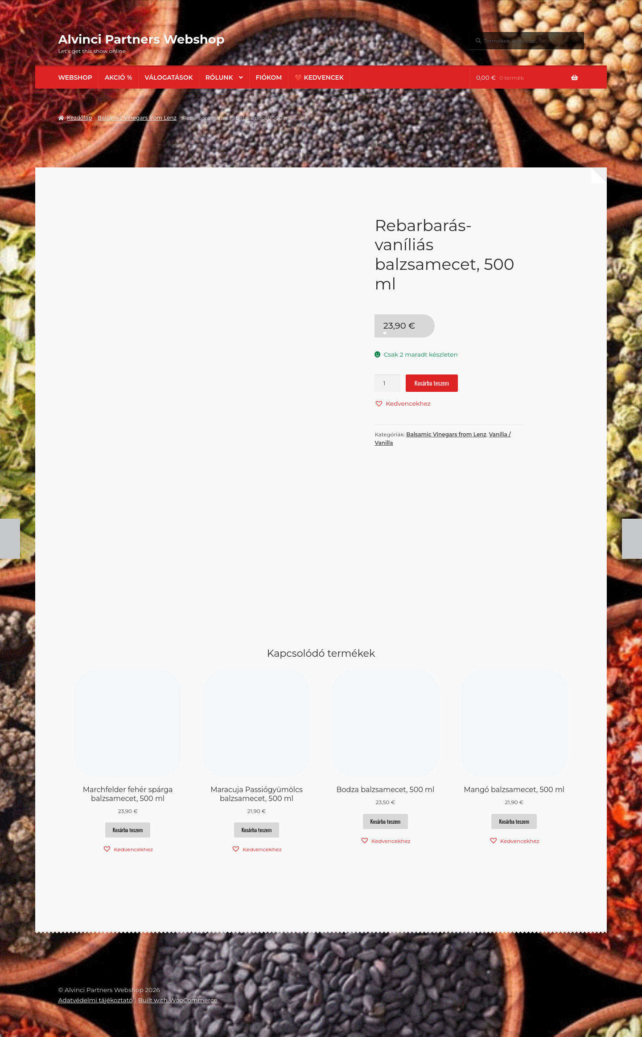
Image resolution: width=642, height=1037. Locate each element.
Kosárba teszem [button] (128, 830)
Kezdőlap (79, 117)
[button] (402, 403)
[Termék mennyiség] (387, 383)
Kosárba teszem (432, 382)
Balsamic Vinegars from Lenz (137, 117)
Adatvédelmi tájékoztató (95, 1000)
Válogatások (169, 77)
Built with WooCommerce (177, 1000)
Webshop (75, 77)
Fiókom (268, 77)
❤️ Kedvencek (319, 77)
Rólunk (219, 77)
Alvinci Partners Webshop (141, 39)
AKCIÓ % (118, 77)
